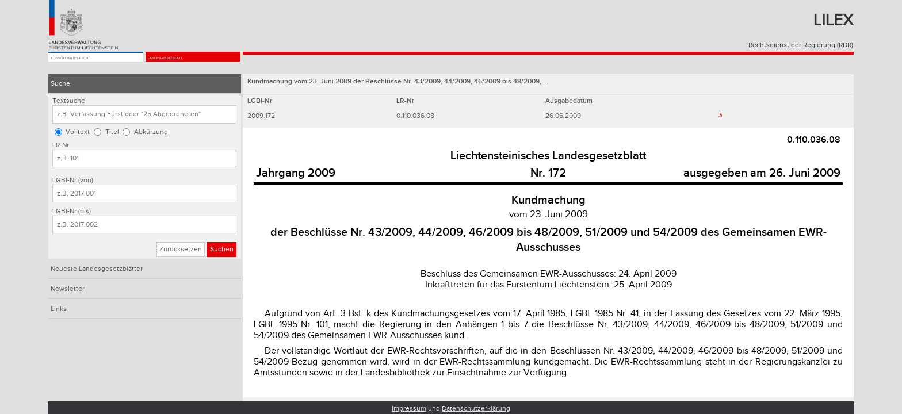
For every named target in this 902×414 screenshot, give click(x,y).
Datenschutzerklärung (476, 408)
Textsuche (68, 101)
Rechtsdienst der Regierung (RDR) (800, 45)
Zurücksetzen (180, 249)
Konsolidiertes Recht (91, 64)
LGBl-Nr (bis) (71, 211)
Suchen (222, 249)
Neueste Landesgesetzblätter (97, 268)
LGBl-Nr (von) (72, 180)
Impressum (409, 408)
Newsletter (68, 289)
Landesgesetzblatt (185, 64)
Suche (60, 83)
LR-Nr (60, 145)
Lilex (833, 20)
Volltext (78, 132)
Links (59, 309)
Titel (112, 132)
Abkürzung (151, 132)
